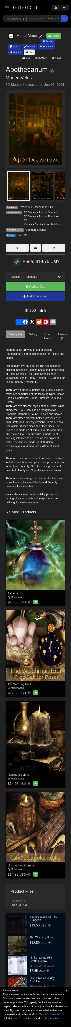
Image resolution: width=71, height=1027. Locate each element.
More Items (47, 336)
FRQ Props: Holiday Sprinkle (42, 979)
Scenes (52, 212)
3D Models (30, 212)
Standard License (36, 229)
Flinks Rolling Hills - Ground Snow (42, 959)
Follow (53, 35)
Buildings (56, 224)
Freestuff (46, 46)
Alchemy (13, 593)
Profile (47, 41)
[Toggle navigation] (6, 7)
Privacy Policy (53, 1018)
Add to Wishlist (35, 296)
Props (42, 212)
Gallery (29, 46)
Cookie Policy (27, 1018)
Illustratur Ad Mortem (21, 865)
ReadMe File (18, 900)
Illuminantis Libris (19, 774)
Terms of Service (49, 1014)
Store (14, 46)
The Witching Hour (19, 684)
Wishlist (15, 52)
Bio (29, 52)
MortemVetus (19, 77)
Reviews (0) (63, 336)
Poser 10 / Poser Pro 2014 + (36, 207)
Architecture (42, 224)
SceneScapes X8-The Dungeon (43, 918)
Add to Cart (36, 286)
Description (15, 334)
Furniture (53, 216)
